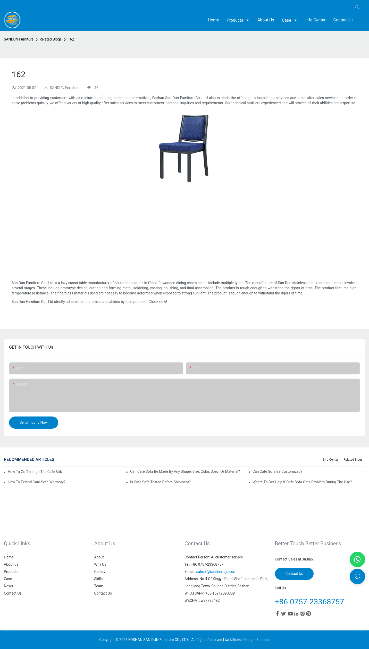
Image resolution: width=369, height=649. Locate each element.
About (99, 557)
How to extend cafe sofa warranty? (36, 482)
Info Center (330, 459)
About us (11, 564)
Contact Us (13, 593)
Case (8, 579)
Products (11, 572)
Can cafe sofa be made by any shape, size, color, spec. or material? (185, 471)
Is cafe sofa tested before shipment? (160, 482)
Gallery (99, 572)
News (8, 586)
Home (9, 557)
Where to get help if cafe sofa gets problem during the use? (302, 482)
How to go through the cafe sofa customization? (35, 472)
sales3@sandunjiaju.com (216, 572)
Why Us (100, 564)
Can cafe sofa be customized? (277, 471)
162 (71, 39)
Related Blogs (51, 39)
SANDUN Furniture (18, 39)
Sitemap (263, 640)
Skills (98, 579)
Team (98, 586)
